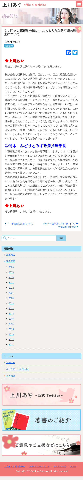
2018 (11, 308)
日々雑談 (10, 375)
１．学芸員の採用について (19, 223)
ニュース (8, 356)
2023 (11, 282)
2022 (11, 287)
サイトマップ (60, 466)
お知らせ (10, 362)
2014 (11, 329)
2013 (11, 334)
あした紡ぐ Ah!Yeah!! (17, 369)
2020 (11, 298)
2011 (11, 344)
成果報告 (10, 254)
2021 (11, 292)
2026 (11, 267)
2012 (11, 339)
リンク (73, 466)
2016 (11, 318)
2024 (11, 277)
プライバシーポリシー (39, 466)
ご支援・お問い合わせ (14, 466)
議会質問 (9, 45)
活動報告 (8, 248)
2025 (11, 272)
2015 (11, 323)
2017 (11, 313)
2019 (11, 303)
